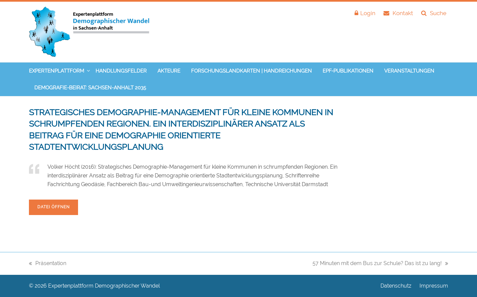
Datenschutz (395, 286)
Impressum (433, 286)
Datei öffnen (53, 207)
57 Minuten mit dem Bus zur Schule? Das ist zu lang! (380, 264)
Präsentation (47, 264)
